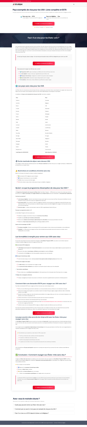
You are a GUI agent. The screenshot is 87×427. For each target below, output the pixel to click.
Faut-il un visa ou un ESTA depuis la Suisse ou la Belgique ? (31, 415)
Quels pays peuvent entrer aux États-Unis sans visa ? (29, 407)
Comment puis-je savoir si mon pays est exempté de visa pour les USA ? (35, 411)
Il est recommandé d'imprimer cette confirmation (52, 302)
